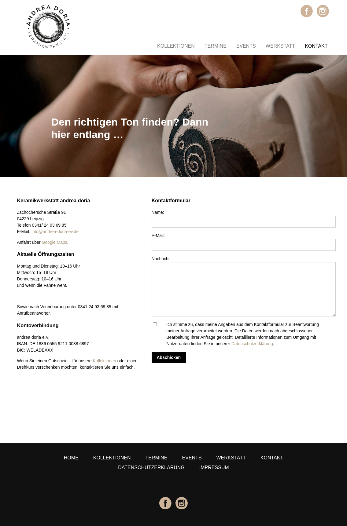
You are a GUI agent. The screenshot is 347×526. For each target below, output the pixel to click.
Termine (216, 46)
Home (71, 458)
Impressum (214, 467)
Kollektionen (176, 46)
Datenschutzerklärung (252, 343)
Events (246, 46)
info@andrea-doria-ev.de (55, 231)
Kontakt (316, 46)
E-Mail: (158, 235)
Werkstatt (280, 46)
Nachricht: (161, 258)
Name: (158, 212)
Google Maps (54, 242)
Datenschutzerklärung (151, 467)
